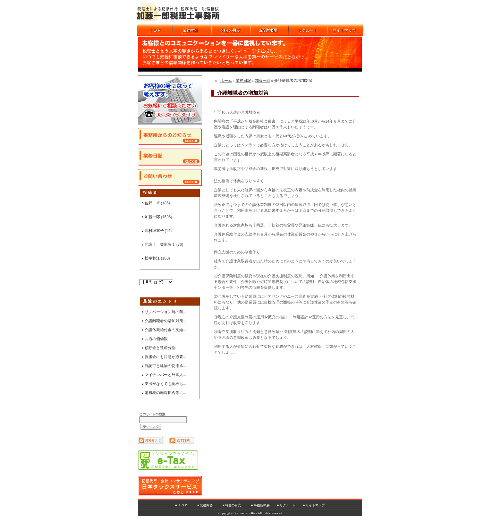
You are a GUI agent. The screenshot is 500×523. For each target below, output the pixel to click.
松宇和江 (152, 258)
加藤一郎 (152, 217)
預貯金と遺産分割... (162, 348)
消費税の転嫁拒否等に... (165, 392)
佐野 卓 (152, 203)
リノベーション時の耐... (165, 312)
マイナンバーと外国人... (165, 375)
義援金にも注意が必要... (165, 357)
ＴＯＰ (183, 505)
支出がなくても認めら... (165, 384)
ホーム (226, 80)
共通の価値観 (156, 339)
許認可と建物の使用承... (165, 366)
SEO (272, 520)
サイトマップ (315, 505)
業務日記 (243, 80)
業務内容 (206, 505)
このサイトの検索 (152, 414)
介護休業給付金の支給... (165, 330)
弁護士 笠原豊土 (160, 244)
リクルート (288, 505)
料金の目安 (233, 505)
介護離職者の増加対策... (165, 321)
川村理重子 (154, 230)
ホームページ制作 (253, 520)
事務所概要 (262, 505)
